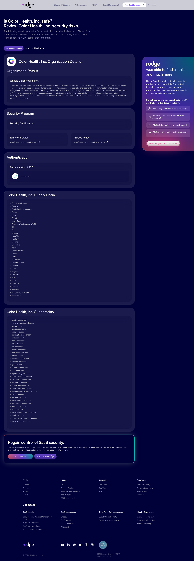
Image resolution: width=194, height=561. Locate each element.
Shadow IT (65, 517)
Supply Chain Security (108, 517)
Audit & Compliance (31, 523)
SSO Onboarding (144, 523)
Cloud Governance (68, 523)
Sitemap (140, 495)
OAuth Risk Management (109, 520)
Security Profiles (67, 488)
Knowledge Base (67, 495)
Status (25, 495)
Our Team (103, 488)
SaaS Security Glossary (70, 491)
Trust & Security (143, 485)
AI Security (65, 527)
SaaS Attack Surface (31, 526)
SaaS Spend (66, 520)
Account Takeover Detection (34, 529)
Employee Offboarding (146, 520)
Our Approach (104, 485)
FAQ (62, 485)
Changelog (27, 488)
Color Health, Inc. (36, 48)
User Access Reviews (145, 517)
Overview (26, 485)
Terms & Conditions (145, 488)
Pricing (25, 491)
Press (101, 491)
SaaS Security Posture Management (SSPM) (37, 518)
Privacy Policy (142, 491)
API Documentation (68, 498)
